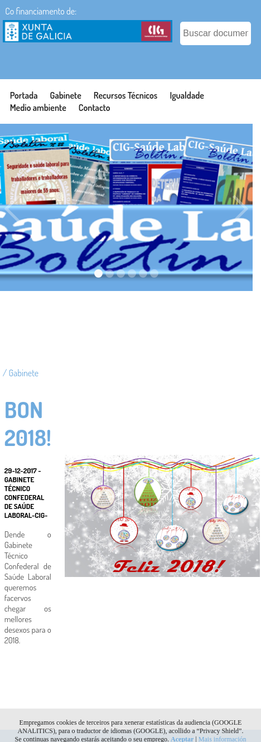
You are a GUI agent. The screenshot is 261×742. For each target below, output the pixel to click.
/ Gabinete (20, 373)
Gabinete (65, 95)
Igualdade (187, 95)
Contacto (94, 107)
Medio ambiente (38, 107)
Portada (24, 95)
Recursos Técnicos (126, 95)
